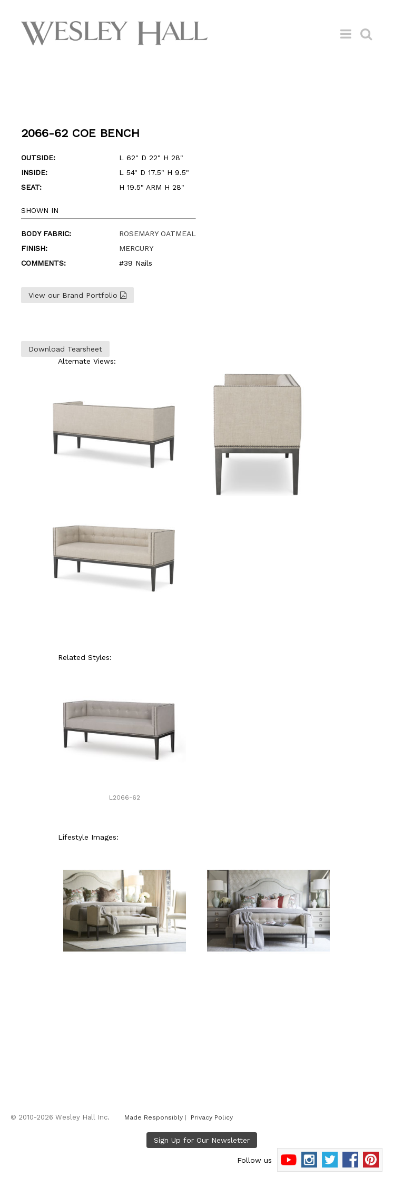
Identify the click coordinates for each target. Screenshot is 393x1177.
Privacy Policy (212, 1117)
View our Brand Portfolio (77, 295)
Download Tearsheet (65, 349)
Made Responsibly (153, 1117)
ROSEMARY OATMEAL (157, 233)
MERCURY (136, 248)
